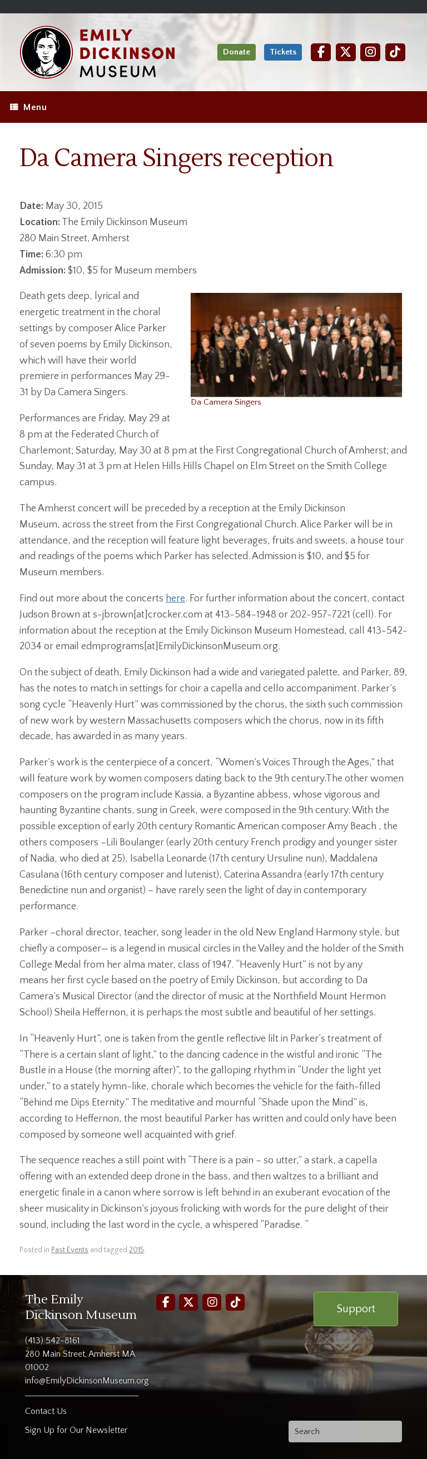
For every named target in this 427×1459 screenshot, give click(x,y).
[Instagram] (370, 52)
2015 (136, 1250)
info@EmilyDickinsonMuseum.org (87, 1381)
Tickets (283, 52)
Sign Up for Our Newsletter (76, 1430)
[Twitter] (346, 52)
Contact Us (46, 1411)
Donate (236, 52)
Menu (28, 107)
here (175, 598)
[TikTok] (395, 52)
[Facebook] (321, 52)
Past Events (69, 1250)
